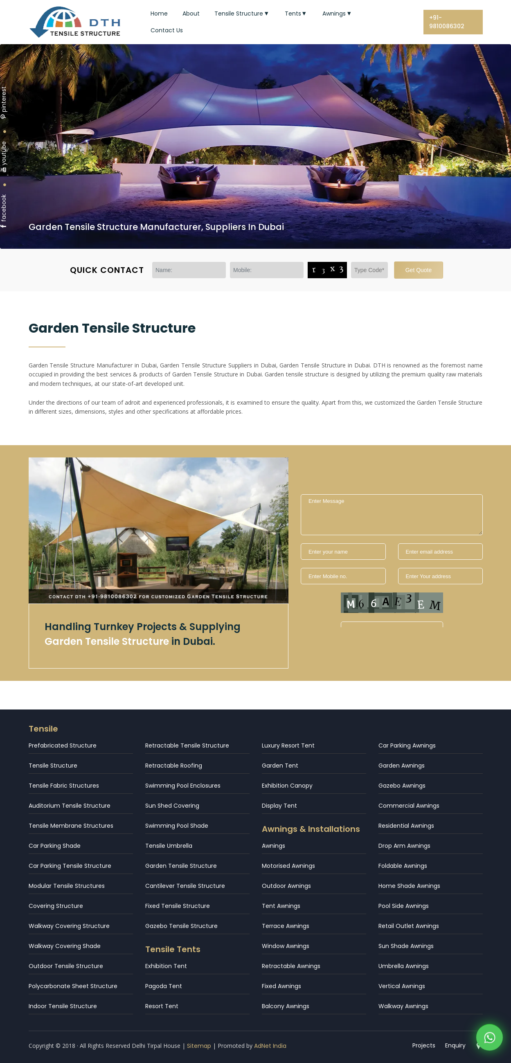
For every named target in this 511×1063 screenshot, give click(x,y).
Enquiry (456, 1045)
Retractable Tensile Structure (187, 745)
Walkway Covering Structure (69, 926)
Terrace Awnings (285, 926)
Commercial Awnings (408, 806)
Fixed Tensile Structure (177, 906)
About (191, 13)
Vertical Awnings (401, 986)
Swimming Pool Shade (176, 826)
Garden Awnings (401, 765)
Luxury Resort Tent (288, 745)
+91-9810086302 (446, 22)
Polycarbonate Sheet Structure (73, 986)
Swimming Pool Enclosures (183, 785)
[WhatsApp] (489, 1039)
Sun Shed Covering (172, 806)
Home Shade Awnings (409, 886)
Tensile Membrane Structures (71, 826)
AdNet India (270, 1046)
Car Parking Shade (55, 846)
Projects (424, 1045)
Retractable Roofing (173, 765)
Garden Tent (280, 765)
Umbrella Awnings (403, 966)
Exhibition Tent (166, 966)
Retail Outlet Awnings (408, 926)
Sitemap (199, 1046)
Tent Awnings (281, 906)
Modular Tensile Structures (67, 886)
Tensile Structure (242, 13)
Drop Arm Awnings (404, 846)
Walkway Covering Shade (65, 946)
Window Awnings (285, 946)
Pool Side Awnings (403, 906)
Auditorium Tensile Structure (69, 806)
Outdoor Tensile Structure (66, 966)
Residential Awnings (406, 826)
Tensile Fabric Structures (64, 785)
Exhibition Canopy (287, 785)
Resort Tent (161, 1006)
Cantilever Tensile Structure (185, 886)
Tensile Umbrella (168, 846)
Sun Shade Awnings (406, 946)
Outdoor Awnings (286, 886)
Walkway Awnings (403, 1006)
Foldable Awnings (402, 866)
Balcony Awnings (285, 1006)
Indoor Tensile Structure (63, 1006)
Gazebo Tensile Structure (181, 926)
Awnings (337, 13)
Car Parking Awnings (407, 745)
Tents (296, 13)
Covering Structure (56, 906)
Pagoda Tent (163, 986)
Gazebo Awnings (401, 785)
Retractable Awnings (291, 966)
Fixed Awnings (281, 986)
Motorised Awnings (288, 866)
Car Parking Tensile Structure (70, 866)
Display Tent (279, 806)
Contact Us (167, 30)
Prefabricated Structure (63, 745)
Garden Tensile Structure (181, 866)
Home (159, 13)
